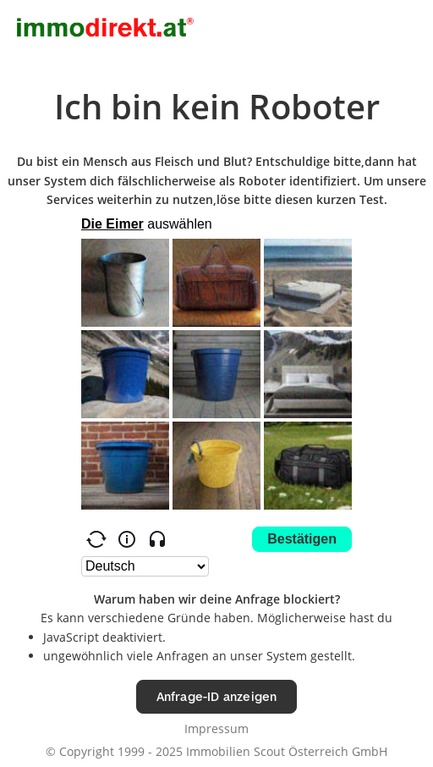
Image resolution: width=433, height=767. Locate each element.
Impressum (216, 728)
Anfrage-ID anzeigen (216, 696)
